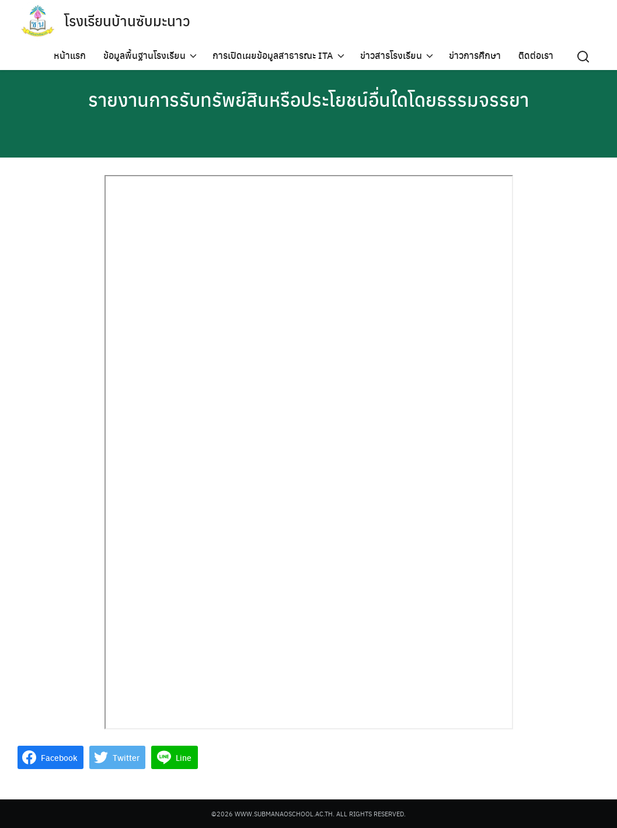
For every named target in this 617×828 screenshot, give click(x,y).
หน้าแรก (70, 55)
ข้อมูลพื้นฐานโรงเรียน (144, 55)
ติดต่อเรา (535, 55)
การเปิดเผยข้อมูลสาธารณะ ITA (272, 55)
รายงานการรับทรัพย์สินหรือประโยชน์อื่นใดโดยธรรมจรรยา (308, 99)
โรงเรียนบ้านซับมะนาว (127, 20)
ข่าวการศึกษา (475, 55)
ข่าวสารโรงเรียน (391, 55)
